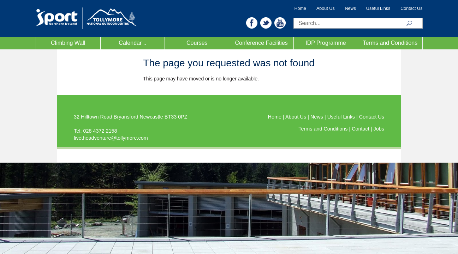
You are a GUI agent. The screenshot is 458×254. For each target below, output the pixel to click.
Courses (197, 43)
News (350, 8)
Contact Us (411, 8)
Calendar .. (132, 43)
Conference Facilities (261, 43)
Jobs (379, 129)
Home (301, 8)
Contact (361, 129)
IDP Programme (325, 43)
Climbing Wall (68, 43)
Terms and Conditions (390, 43)
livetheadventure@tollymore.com (111, 138)
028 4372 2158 (100, 131)
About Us (325, 8)
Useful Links (378, 8)
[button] (251, 22)
